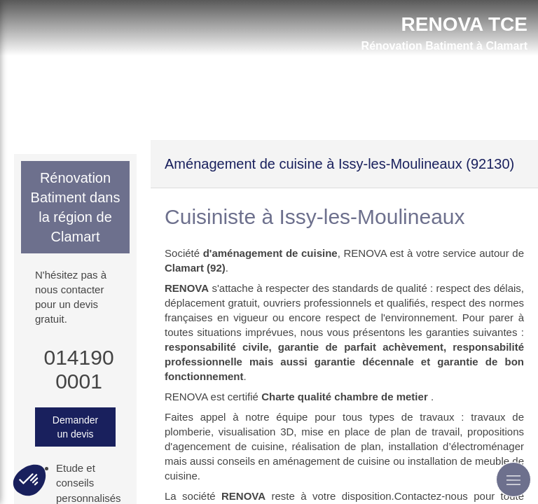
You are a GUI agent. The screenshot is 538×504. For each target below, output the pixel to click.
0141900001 (78, 369)
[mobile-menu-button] (513, 479)
